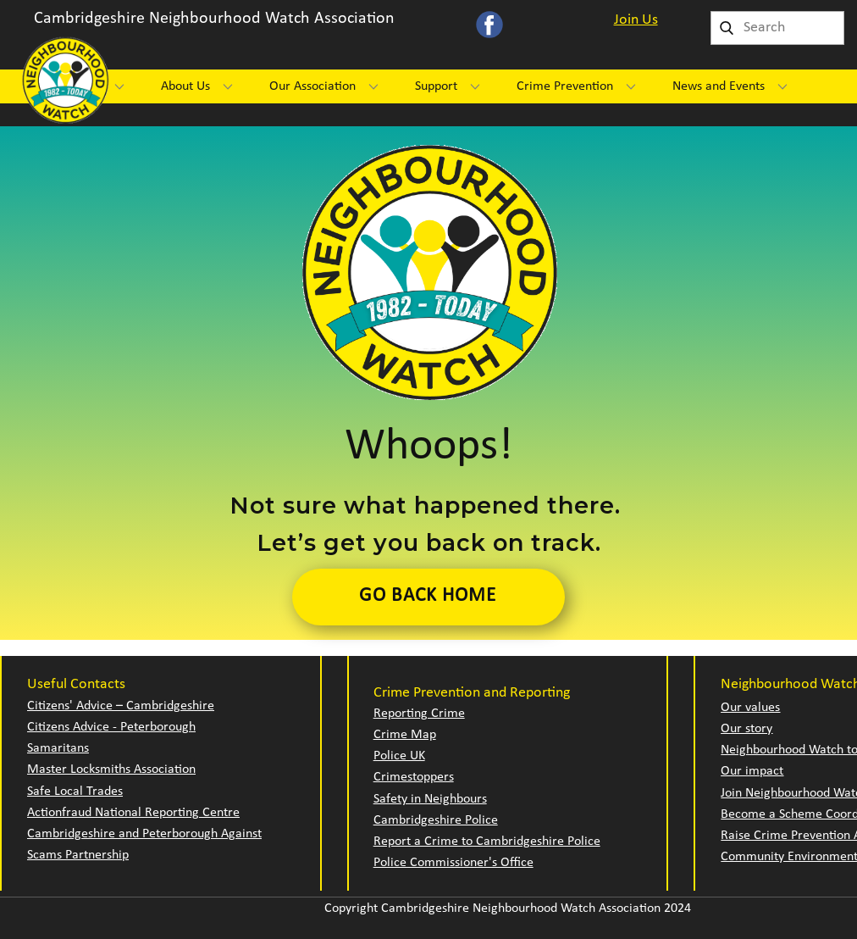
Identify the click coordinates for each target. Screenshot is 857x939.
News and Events (718, 86)
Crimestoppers (413, 777)
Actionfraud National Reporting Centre (133, 813)
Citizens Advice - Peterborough (111, 727)
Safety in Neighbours (430, 799)
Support (436, 86)
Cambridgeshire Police (435, 820)
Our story (746, 729)
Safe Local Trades (75, 791)
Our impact (752, 771)
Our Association (312, 86)
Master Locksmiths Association (111, 769)
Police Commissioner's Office (453, 863)
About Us (185, 86)
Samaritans (58, 748)
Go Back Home (427, 596)
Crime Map (404, 735)
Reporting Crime (419, 713)
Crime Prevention (565, 86)
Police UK (399, 756)
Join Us (636, 20)
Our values (750, 707)
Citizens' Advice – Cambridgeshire (120, 706)
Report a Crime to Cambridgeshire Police (486, 841)
